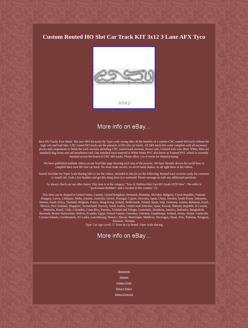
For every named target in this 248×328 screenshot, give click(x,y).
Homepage (124, 271)
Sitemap (124, 277)
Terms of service (124, 294)
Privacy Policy (124, 288)
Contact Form (124, 282)
